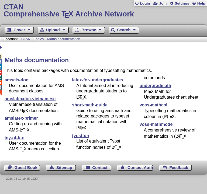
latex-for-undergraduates (97, 80)
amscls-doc (16, 80)
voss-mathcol (153, 105)
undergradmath (155, 85)
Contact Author (140, 167)
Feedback (178, 167)
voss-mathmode (156, 124)
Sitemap (64, 167)
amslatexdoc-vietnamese (30, 98)
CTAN (25, 39)
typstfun (80, 135)
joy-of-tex (14, 138)
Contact (100, 167)
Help (201, 3)
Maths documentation (63, 39)
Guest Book (26, 167)
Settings (182, 3)
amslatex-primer (21, 118)
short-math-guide (90, 105)
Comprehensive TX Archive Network (103, 11)
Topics (39, 39)
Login (145, 3)
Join (163, 3)
